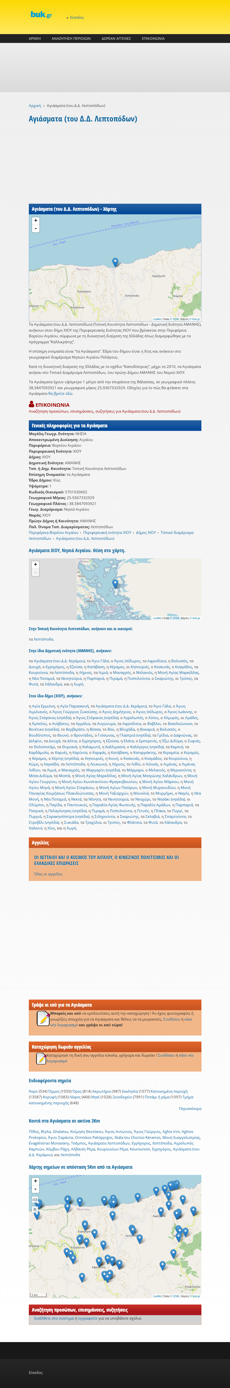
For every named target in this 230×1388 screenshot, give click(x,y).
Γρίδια (162, 735)
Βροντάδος (83, 735)
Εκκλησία (130, 1091)
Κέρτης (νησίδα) (65, 758)
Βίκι (110, 729)
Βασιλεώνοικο (180, 723)
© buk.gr (195, 319)
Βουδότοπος (40, 735)
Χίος (51, 827)
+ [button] (35, 221)
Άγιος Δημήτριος (116, 711)
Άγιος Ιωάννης (180, 711)
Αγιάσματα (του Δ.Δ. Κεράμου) (59, 660)
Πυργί (177, 810)
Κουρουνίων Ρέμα (112, 1149)
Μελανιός (144, 672)
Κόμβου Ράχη (57, 1149)
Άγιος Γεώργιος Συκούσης (75, 711)
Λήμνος (85, 672)
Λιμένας (170, 764)
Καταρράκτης (144, 752)
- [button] (35, 228)
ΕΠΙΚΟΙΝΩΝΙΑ (153, 38)
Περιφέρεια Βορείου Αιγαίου (53, 532)
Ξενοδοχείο (122, 1096)
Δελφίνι (35, 740)
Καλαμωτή (91, 746)
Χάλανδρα (53, 684)
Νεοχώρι (142, 799)
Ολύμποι (36, 804)
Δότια (72, 740)
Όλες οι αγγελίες (48, 873)
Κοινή (113, 758)
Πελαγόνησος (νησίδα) (67, 810)
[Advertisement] (115, 67)
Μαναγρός (122, 672)
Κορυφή (50, 1096)
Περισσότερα (190, 1108)
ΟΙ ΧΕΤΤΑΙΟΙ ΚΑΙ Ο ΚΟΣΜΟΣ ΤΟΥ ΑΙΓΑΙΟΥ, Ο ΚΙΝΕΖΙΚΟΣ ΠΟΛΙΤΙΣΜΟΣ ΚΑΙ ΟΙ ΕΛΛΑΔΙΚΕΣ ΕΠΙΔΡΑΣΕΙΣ (106, 860)
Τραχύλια (93, 822)
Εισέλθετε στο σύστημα (54, 1318)
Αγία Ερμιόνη (43, 706)
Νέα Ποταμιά (43, 678)
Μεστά (64, 775)
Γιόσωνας (106, 735)
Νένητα (94, 799)
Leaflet (157, 319)
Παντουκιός (77, 804)
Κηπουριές (140, 666)
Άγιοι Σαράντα (60, 1137)
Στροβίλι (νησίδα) (44, 822)
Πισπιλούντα (138, 678)
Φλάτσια (134, 822)
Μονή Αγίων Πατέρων (118, 787)
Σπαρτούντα (175, 816)
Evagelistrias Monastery (49, 1143)
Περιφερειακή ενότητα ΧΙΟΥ (107, 532)
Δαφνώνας (183, 735)
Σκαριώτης (164, 678)
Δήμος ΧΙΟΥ (146, 532)
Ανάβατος (60, 723)
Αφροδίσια (156, 660)
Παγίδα (55, 804)
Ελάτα (129, 740)
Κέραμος (117, 666)
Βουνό (63, 735)
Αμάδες (191, 717)
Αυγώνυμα (106, 723)
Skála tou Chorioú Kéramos (137, 1137)
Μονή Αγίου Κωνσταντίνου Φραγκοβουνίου (99, 781)
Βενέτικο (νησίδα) (44, 729)
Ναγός (183, 793)
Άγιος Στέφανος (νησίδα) (50, 717)
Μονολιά (141, 793)
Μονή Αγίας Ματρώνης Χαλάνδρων (151, 775)
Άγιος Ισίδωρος (127, 660)
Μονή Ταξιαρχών (113, 793)
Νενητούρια (71, 678)
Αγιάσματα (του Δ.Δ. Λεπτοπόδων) (85, 538)
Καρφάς (99, 752)
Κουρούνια (38, 672)
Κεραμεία (171, 752)
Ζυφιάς (194, 740)
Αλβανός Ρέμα (83, 1149)
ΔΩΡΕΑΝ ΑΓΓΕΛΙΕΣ (116, 38)
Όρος (77, 1091)
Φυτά (33, 684)
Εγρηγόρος (55, 666)
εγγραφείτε (87, 1318)
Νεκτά (76, 799)
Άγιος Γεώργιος (147, 1131)
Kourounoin (140, 1149)
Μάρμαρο (135, 769)
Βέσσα (95, 729)
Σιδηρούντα (104, 816)
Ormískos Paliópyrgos (93, 1137)
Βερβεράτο (75, 729)
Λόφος (75, 1096)
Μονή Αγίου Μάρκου (160, 781)
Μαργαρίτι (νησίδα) (103, 769)
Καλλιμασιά (115, 746)
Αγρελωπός (133, 717)
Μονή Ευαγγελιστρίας (181, 1137)
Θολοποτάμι (44, 746)
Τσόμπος (78, 1143)
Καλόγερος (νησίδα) (147, 746)
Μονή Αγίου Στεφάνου (74, 787)
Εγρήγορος (141, 1143)
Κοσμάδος (183, 666)
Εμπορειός (148, 740)
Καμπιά (177, 746)
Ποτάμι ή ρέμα (157, 1096)
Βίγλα (46, 1131)
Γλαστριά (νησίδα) (135, 735)
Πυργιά (35, 816)
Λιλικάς (152, 764)
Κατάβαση (96, 666)
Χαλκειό (35, 827)
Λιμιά (103, 672)
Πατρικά (36, 810)
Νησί (95, 1096)
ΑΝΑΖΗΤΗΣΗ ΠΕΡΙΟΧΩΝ (71, 38)
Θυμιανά (69, 746)
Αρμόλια (83, 723)
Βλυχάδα (127, 729)
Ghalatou (60, 1131)
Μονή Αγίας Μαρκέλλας (178, 672)
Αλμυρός (171, 717)
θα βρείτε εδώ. (60, 393)
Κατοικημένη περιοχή (169, 1091)
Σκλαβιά (152, 816)
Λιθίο (136, 764)
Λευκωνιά (98, 764)
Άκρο (33, 1091)
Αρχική (35, 105)
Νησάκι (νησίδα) (171, 799)
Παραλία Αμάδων (155, 804)
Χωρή (78, 684)
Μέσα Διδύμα (40, 775)
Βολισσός (179, 660)
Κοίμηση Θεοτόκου (86, 1131)
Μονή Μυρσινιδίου (159, 787)
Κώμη (33, 764)
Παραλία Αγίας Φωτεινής (113, 804)
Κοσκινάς (162, 666)
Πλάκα (159, 810)
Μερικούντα (180, 769)
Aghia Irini (171, 1131)
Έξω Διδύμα (172, 740)
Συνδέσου (171, 1019)
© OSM (174, 319)
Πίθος (34, 1131)
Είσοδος (77, 17)
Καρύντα (79, 752)
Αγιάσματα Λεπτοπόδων (109, 1143)
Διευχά (34, 666)
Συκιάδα (71, 822)
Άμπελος (39, 723)
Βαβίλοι (154, 723)
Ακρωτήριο (101, 1091)
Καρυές (61, 752)
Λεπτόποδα (43, 639)
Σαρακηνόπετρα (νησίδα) (68, 816)
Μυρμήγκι (164, 793)
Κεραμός (191, 752)
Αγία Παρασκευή (74, 706)
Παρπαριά (95, 678)
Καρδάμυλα (39, 752)
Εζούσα (76, 666)
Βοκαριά (147, 729)
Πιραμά (115, 678)
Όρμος (54, 1091)
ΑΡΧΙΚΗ (35, 38)
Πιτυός (143, 810)
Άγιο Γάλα (100, 660)
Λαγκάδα (51, 764)
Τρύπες (186, 678)
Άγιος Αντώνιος (118, 1131)
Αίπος (153, 717)
